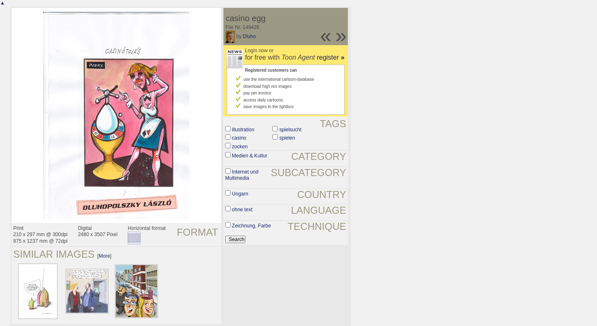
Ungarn (240, 194)
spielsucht (290, 130)
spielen (287, 138)
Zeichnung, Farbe (251, 226)
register (331, 57)
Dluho (249, 36)
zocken (240, 147)
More (104, 256)
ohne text (242, 210)
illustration (243, 130)
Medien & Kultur (249, 156)
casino (239, 138)
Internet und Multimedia (241, 175)
